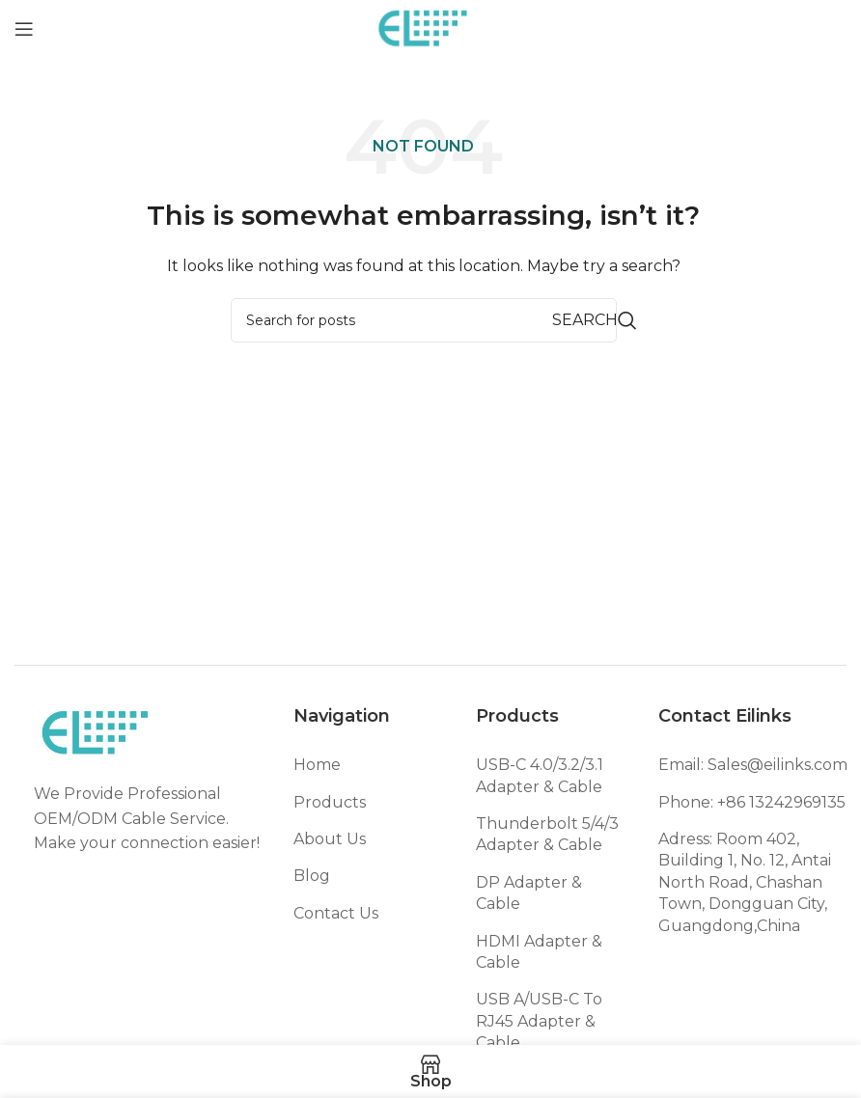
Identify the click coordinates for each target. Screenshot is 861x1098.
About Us (329, 839)
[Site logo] (423, 27)
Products (329, 802)
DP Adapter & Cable (529, 893)
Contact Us (335, 913)
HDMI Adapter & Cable (539, 952)
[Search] (424, 320)
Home (317, 764)
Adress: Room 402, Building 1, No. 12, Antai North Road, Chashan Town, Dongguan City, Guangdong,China (744, 882)
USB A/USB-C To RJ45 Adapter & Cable (539, 1021)
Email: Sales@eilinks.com (752, 764)
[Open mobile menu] (24, 29)
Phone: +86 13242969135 (752, 802)
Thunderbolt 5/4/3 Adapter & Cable (547, 834)
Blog (311, 875)
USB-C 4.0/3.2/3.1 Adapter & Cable (539, 775)
